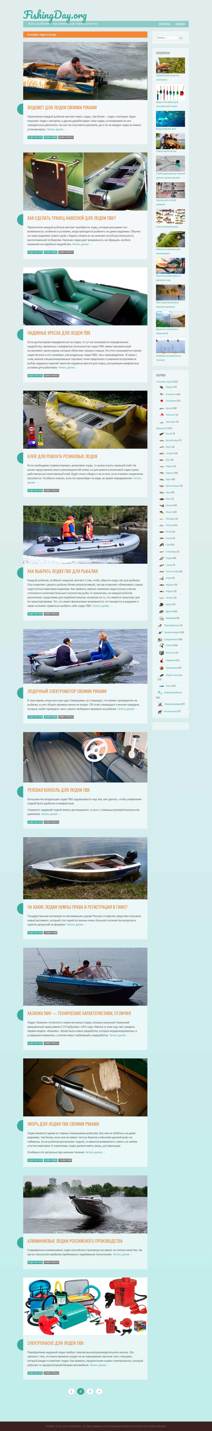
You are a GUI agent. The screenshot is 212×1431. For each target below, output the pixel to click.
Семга (165, 565)
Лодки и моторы (35, 137)
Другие (165, 611)
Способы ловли (164, 382)
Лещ (164, 492)
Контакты (164, 24)
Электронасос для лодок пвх (55, 1343)
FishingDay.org (55, 14)
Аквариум (167, 618)
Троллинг (167, 422)
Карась (165, 473)
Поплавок (167, 401)
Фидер (165, 387)
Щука (164, 604)
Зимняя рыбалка (169, 692)
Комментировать (66, 137)
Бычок (165, 433)
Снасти (165, 645)
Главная (180, 24)
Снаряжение (166, 639)
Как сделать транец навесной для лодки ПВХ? (71, 218)
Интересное (166, 711)
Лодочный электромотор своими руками (66, 691)
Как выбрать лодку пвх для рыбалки (62, 571)
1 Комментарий (50, 932)
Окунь (165, 512)
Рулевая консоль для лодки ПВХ (58, 790)
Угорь (165, 578)
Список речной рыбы (167, 227)
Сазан (165, 538)
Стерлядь (167, 551)
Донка (165, 408)
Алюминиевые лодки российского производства (75, 1241)
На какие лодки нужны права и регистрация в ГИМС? (77, 907)
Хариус (165, 591)
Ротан (165, 532)
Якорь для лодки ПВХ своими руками (63, 1124)
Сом (164, 544)
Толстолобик (168, 571)
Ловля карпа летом (166, 151)
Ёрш (164, 460)
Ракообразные (168, 625)
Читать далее (57, 129)
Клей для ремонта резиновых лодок (62, 456)
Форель (166, 585)
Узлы (164, 686)
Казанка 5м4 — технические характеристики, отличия (79, 1013)
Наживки (166, 660)
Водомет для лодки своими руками (62, 107)
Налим (165, 505)
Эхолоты (166, 653)
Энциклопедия (168, 632)
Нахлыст (166, 415)
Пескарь (166, 519)
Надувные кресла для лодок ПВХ (58, 332)
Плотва (165, 525)
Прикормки (167, 668)
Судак (165, 558)
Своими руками (50, 137)
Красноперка (169, 486)
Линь (164, 499)
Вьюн (164, 447)
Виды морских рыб (166, 129)
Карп (164, 479)
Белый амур (168, 440)
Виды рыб (161, 428)
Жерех (165, 466)
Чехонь (165, 597)
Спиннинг (167, 394)
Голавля (166, 453)
